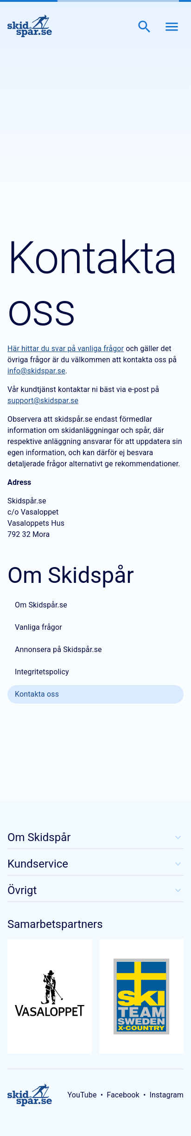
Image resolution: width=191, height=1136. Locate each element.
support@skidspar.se (42, 400)
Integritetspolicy (42, 671)
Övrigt (95, 890)
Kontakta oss (37, 694)
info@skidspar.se (36, 370)
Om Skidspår (95, 837)
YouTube (81, 1094)
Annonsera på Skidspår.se (58, 649)
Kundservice (95, 863)
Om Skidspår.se (41, 605)
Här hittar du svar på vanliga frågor (65, 348)
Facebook (123, 1094)
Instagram (166, 1094)
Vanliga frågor (38, 627)
